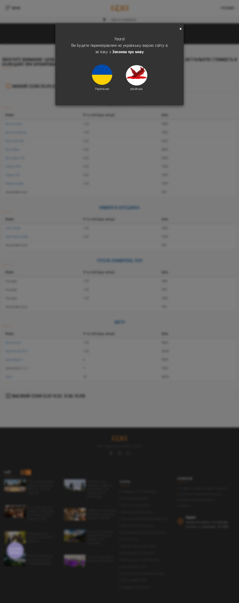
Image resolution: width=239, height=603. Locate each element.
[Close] (180, 28)
